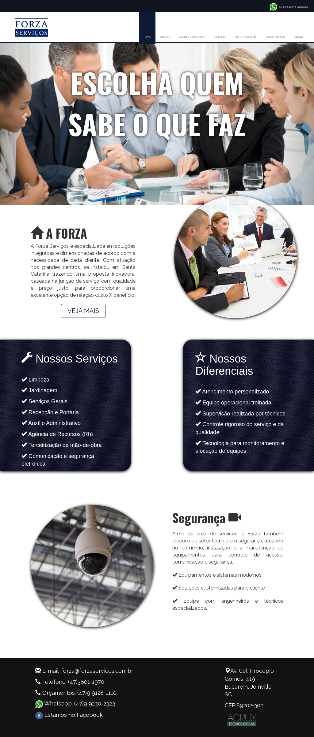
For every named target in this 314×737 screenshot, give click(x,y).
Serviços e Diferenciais (192, 36)
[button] (23, 114)
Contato (298, 36)
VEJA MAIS (83, 311)
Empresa (165, 36)
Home (147, 36)
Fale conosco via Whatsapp (289, 6)
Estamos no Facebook (69, 715)
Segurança (219, 36)
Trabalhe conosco (275, 36)
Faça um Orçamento (245, 36)
